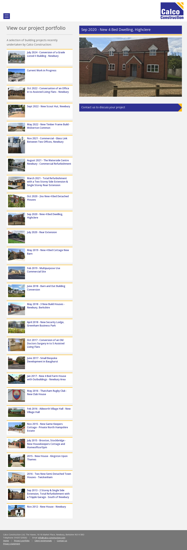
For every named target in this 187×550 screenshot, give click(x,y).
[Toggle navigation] (6, 16)
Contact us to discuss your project (103, 107)
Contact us (62, 540)
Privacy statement (11, 543)
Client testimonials (43, 540)
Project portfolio (22, 540)
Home (6, 540)
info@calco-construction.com (51, 537)
